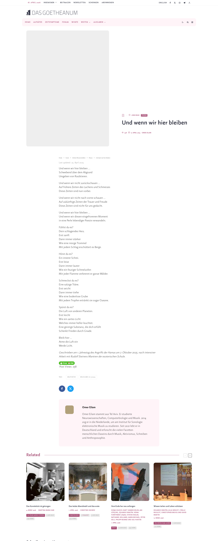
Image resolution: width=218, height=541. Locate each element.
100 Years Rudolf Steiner (35, 520)
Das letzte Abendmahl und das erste (84, 511)
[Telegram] (184, 2)
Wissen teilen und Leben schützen (168, 511)
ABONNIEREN (108, 3)
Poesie (144, 115)
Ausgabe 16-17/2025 (88, 377)
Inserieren (49, 3)
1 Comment (85, 520)
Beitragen (65, 3)
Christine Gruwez (87, 515)
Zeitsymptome (52, 22)
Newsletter (79, 3)
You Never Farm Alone (162, 528)
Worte (75, 22)
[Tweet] (70, 388)
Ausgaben (98, 22)
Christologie (74, 520)
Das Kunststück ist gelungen (38, 511)
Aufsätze (37, 22)
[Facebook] (170, 2)
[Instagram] (179, 2)
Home (28, 22)
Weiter (84, 22)
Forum (65, 22)
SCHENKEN (94, 3)
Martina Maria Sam (46, 515)
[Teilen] (62, 388)
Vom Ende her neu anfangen (123, 511)
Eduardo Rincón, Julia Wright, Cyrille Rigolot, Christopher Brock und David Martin (170, 518)
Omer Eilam (146, 133)
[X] (174, 2)
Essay (114, 533)
